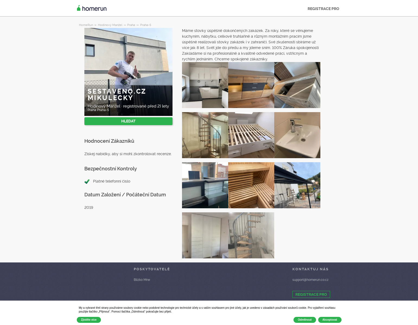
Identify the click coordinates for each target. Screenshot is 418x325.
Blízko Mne (142, 280)
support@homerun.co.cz (310, 280)
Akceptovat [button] (330, 319)
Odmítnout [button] (305, 319)
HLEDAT (128, 121)
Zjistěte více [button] (89, 319)
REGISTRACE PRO (323, 8)
